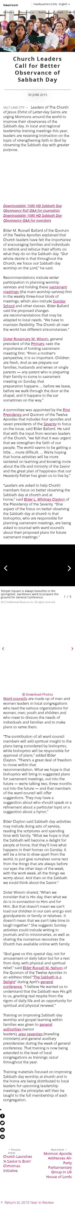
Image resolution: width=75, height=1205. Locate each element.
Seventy (50, 423)
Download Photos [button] (39, 694)
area (22, 1033)
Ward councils (15, 698)
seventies (35, 1033)
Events (43, 12)
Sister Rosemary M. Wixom (25, 338)
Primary (37, 343)
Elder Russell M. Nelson (43, 967)
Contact (58, 12)
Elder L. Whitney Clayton (44, 499)
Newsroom (10, 5)
